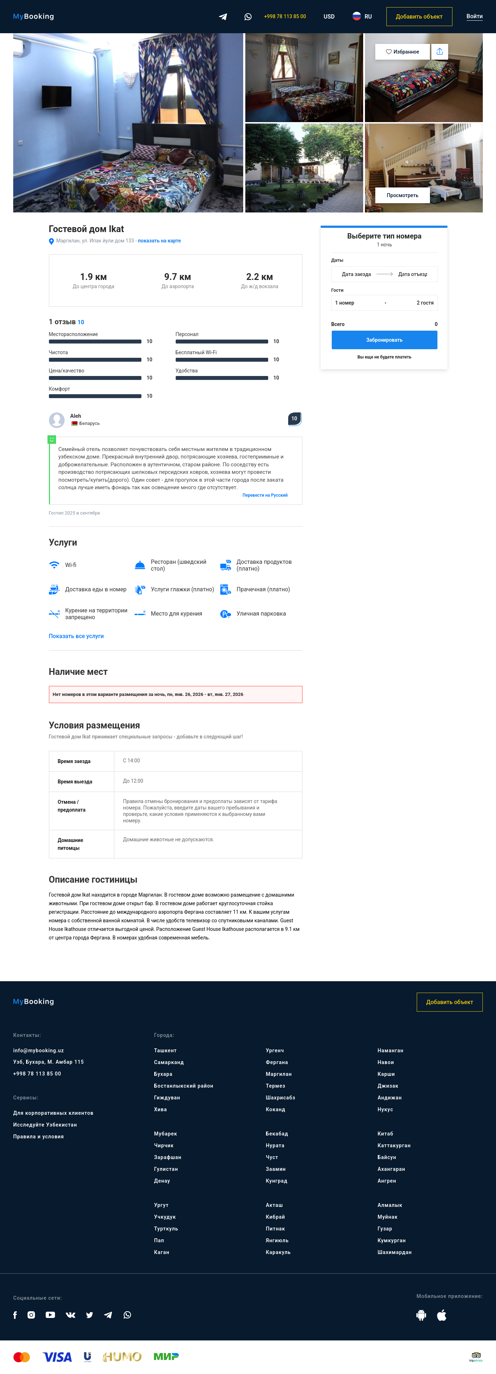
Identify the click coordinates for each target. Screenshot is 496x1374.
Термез (275, 1086)
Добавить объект (419, 16)
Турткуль (166, 1229)
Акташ (274, 1205)
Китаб (385, 1134)
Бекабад (277, 1134)
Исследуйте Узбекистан (45, 1125)
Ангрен (386, 1181)
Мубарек (165, 1134)
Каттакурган (394, 1145)
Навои (385, 1062)
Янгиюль (277, 1240)
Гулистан (166, 1169)
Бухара (163, 1074)
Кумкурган (391, 1240)
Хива (160, 1109)
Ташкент (165, 1050)
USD (329, 16)
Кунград (276, 1181)
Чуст (272, 1157)
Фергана (277, 1062)
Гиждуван (167, 1097)
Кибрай (275, 1217)
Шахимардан (394, 1252)
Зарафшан (168, 1157)
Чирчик (164, 1145)
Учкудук (165, 1217)
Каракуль (278, 1252)
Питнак (275, 1229)
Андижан (389, 1097)
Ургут (161, 1205)
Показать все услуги (76, 636)
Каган (162, 1252)
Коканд (275, 1109)
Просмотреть (402, 195)
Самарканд (169, 1062)
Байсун (386, 1157)
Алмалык (389, 1205)
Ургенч (275, 1050)
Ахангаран (391, 1169)
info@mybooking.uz (38, 1050)
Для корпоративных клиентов (53, 1113)
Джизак (388, 1086)
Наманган (390, 1050)
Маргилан (279, 1074)
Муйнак (387, 1217)
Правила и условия (38, 1136)
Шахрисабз (280, 1097)
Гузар (384, 1229)
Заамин (276, 1169)
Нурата (275, 1145)
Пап (159, 1240)
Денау (162, 1181)
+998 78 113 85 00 (285, 16)
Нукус (385, 1109)
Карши (386, 1074)
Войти (475, 16)
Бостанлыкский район (184, 1086)
